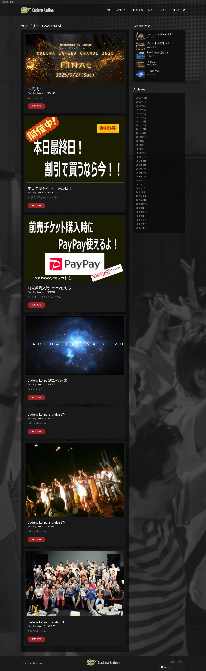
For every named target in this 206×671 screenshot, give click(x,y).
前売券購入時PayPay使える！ (51, 287)
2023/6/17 (51, 384)
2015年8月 (141, 176)
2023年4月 (141, 153)
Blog (150, 10)
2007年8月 (141, 220)
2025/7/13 (151, 56)
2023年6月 (141, 145)
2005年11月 (141, 227)
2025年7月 (141, 101)
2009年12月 (141, 204)
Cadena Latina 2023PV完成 (47, 380)
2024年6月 (141, 125)
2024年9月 (141, 113)
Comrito (39, 93)
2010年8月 (141, 200)
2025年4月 (141, 109)
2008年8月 (141, 216)
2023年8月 (141, 137)
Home (108, 10)
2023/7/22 (51, 292)
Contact (176, 10)
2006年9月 (141, 223)
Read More (36, 106)
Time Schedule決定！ (158, 52)
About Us (121, 10)
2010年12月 (141, 196)
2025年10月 (141, 97)
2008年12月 (141, 212)
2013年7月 (141, 184)
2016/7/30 (51, 626)
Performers (137, 10)
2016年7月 (141, 172)
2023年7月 (141, 141)
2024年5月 (141, 129)
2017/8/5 (50, 526)
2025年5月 (141, 105)
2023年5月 (141, 149)
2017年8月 (141, 168)
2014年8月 (141, 180)
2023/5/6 (51, 418)
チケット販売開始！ (158, 43)
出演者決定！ (154, 71)
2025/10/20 (152, 37)
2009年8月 (141, 208)
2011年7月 (140, 192)
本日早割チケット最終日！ (50, 188)
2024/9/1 (50, 192)
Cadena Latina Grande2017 (46, 414)
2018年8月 (141, 164)
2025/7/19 (151, 46)
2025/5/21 (51, 93)
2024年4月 (141, 133)
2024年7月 (141, 121)
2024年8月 (141, 117)
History (162, 10)
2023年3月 (141, 156)
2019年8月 (141, 160)
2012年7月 (141, 188)
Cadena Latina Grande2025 (160, 33)
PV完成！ (35, 89)
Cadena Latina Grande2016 (46, 622)
